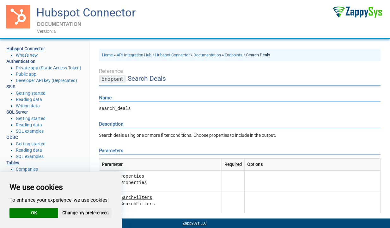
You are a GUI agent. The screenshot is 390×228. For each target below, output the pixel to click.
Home (107, 55)
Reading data (29, 99)
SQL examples (30, 131)
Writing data (28, 105)
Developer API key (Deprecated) (46, 80)
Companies (27, 169)
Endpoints (233, 55)
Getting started (31, 93)
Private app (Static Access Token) (48, 67)
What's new (27, 55)
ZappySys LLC (195, 223)
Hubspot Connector (86, 12)
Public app (26, 74)
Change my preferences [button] (85, 212)
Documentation (207, 55)
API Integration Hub (134, 55)
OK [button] (34, 212)
